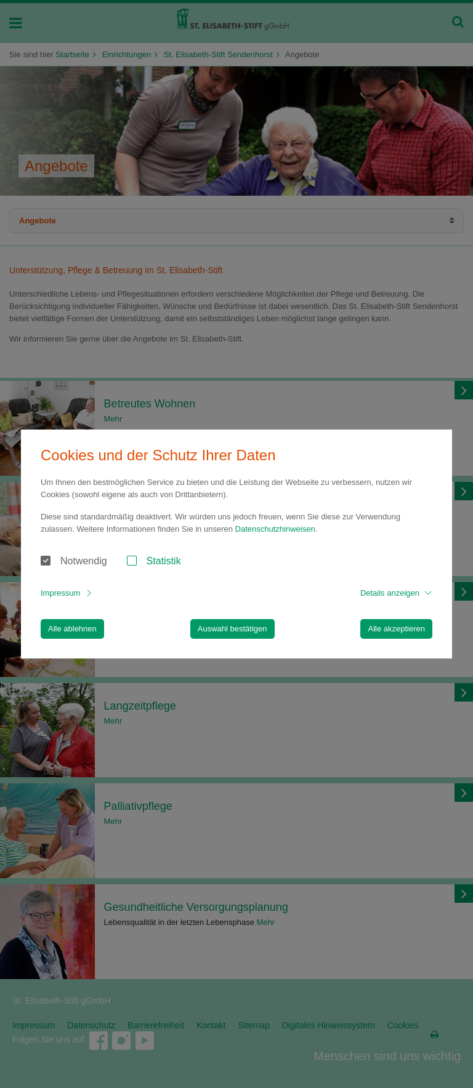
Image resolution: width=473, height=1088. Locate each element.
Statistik (164, 561)
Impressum (60, 593)
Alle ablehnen (72, 628)
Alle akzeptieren (396, 628)
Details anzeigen (389, 593)
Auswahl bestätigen (232, 628)
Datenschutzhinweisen (275, 529)
